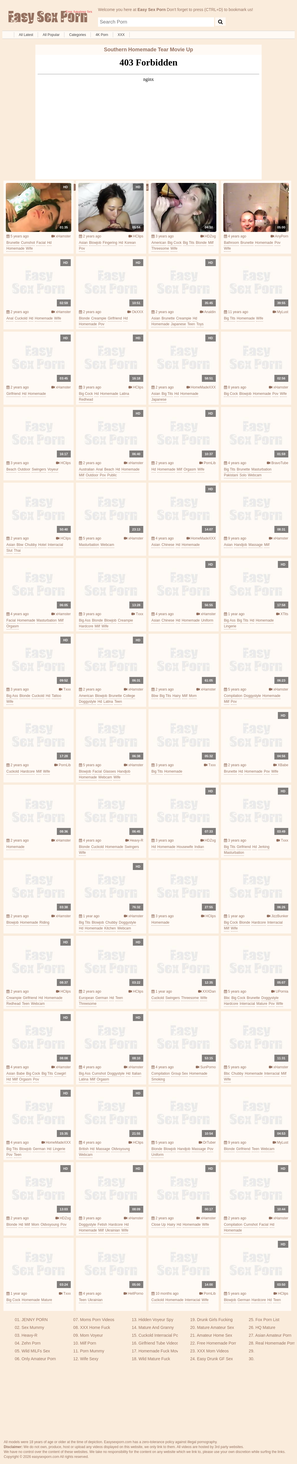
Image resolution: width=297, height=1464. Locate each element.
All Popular (51, 35)
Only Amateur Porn (38, 1358)
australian (86, 469)
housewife (185, 847)
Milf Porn (88, 1343)
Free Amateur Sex (47, 17)
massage (256, 545)
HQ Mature (265, 1327)
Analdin (208, 312)
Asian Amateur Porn (273, 1335)
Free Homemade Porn (217, 1343)
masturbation (261, 469)
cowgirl (60, 1073)
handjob (240, 545)
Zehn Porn (30, 1343)
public (112, 475)
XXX (121, 35)
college (129, 696)
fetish (102, 1225)
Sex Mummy (32, 1327)
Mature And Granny (156, 1327)
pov (82, 248)
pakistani (231, 475)
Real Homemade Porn (276, 1343)
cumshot (28, 243)
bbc (227, 998)
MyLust (280, 312)
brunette (12, 243)
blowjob (95, 243)
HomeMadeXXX (201, 387)
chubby (31, 545)
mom (193, 696)
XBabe (280, 765)
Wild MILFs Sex (35, 1351)
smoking (158, 1079)
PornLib (207, 463)
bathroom (231, 243)
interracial (55, 545)
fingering (110, 243)
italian (136, 1073)
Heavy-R (134, 840)
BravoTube (277, 463)
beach (11, 469)
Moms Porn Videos (97, 1319)
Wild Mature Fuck (154, 1358)
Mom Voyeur (91, 1335)
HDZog (208, 236)
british (83, 1149)
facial (41, 243)
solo (243, 475)
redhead (86, 399)
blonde (201, 243)
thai (17, 550)
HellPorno (133, 1294)
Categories (77, 35)
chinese (168, 545)
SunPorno (206, 1067)
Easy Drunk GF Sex (215, 1358)
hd (49, 243)
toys (200, 324)
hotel (42, 545)
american (158, 243)
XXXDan (207, 991)
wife (29, 248)
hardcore (86, 626)
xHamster (61, 236)
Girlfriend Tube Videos (159, 1343)
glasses (109, 771)
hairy (177, 696)
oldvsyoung (120, 1149)
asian (83, 243)
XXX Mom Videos (213, 1351)
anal (9, 318)
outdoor (24, 469)
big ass (84, 620)
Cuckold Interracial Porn (160, 1335)
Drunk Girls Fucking (215, 1319)
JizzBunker (277, 916)
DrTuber (207, 1142)
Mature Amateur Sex (215, 1327)
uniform (207, 620)
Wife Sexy (89, 1358)
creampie (98, 318)
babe (21, 1073)
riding (44, 922)
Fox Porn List (267, 1319)
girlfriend (115, 318)
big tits (188, 243)
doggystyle (87, 702)
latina (124, 394)
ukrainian (112, 1230)
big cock (175, 243)
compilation (233, 696)
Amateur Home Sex (214, 1335)
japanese (178, 324)
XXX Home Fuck (95, 1327)
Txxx (137, 614)
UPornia (279, 991)
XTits (282, 614)
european (86, 998)
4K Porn (101, 35)
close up (158, 1225)
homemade (15, 248)
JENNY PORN (34, 1319)
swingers (39, 469)
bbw (20, 545)
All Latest (26, 35)
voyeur (53, 469)
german (101, 998)
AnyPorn (279, 236)
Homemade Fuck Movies (161, 1351)
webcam (255, 475)
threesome (160, 248)
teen (191, 324)
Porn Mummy (92, 1351)
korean (130, 243)
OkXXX (135, 312)
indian (199, 847)
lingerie (230, 626)
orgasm (190, 469)
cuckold (21, 318)
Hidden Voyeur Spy (156, 1319)
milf (210, 243)
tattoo (56, 696)
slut (9, 550)
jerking (263, 847)
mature (261, 1004)
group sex (179, 1073)
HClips (135, 236)
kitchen (110, 928)
